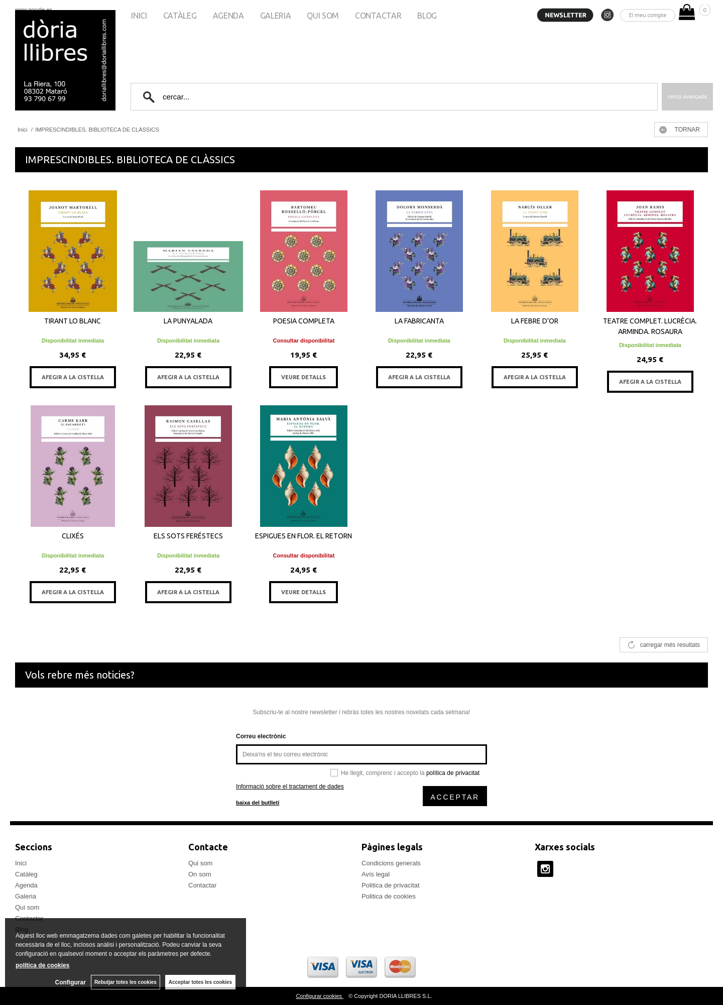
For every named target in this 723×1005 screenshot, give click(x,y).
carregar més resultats (670, 644)
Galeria (275, 15)
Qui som (323, 15)
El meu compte (648, 15)
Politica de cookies (389, 896)
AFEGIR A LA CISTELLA (73, 377)
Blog (427, 15)
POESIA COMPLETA (303, 321)
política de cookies (42, 965)
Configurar (70, 982)
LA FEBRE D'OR (534, 321)
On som (199, 874)
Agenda (228, 15)
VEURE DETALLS (303, 377)
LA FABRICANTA (419, 321)
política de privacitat (452, 772)
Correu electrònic (261, 736)
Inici (139, 15)
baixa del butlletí (257, 803)
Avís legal (376, 874)
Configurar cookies (319, 996)
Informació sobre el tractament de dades (290, 786)
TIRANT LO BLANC (72, 321)
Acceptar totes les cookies (200, 982)
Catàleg (180, 15)
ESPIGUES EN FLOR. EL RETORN (303, 536)
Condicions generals (391, 863)
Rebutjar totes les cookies (125, 982)
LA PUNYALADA (188, 321)
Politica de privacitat (391, 885)
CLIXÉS (73, 536)
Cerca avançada (687, 96)
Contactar (378, 15)
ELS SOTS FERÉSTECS (188, 536)
